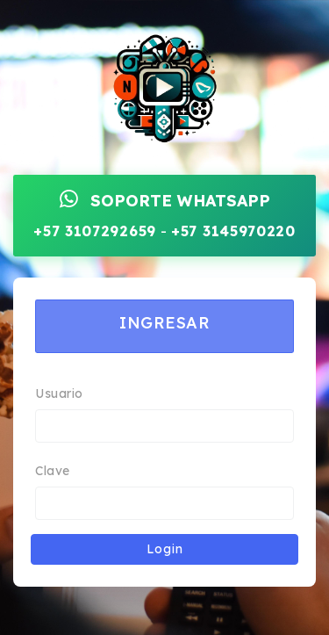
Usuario (59, 393)
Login (165, 549)
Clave (52, 471)
